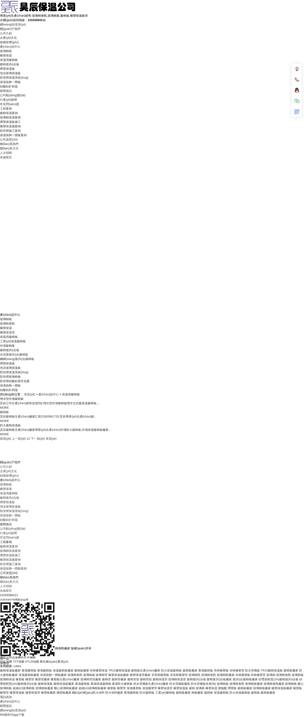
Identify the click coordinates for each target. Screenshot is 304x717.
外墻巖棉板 (7, 345)
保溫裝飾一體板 (10, 82)
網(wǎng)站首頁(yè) (13, 24)
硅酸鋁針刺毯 (9, 86)
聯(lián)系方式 (9, 148)
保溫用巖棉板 (9, 60)
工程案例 (6, 108)
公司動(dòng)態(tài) (13, 95)
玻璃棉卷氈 (7, 323)
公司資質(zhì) (9, 139)
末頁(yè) (51, 438)
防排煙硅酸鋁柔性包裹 (15, 381)
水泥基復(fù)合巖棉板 (14, 354)
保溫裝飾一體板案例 (13, 135)
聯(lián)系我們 (9, 144)
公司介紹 (6, 33)
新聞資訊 (6, 91)
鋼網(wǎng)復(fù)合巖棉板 (17, 359)
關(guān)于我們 (10, 29)
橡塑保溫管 (7, 332)
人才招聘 (6, 152)
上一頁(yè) (19, 438)
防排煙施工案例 (10, 130)
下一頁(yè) (38, 438)
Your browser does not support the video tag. (152, 235)
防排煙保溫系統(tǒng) (14, 77)
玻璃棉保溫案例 (10, 117)
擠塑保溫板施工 (10, 122)
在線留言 (6, 157)
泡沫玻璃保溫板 (10, 73)
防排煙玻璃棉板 (10, 376)
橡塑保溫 (6, 55)
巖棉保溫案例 (9, 113)
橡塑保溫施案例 (10, 126)
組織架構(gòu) (9, 42)
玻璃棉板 (6, 51)
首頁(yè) (29, 394)
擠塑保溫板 (7, 68)
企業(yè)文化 (8, 37)
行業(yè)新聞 (8, 99)
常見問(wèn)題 (9, 104)
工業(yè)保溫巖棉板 (13, 341)
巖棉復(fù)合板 (9, 64)
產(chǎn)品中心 (10, 46)
